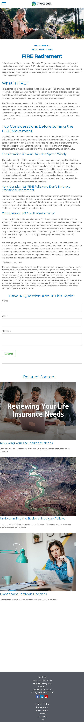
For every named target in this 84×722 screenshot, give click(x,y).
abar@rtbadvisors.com (42, 692)
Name (5, 301)
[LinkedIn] (42, 696)
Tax (42, 719)
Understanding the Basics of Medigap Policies (32, 518)
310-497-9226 (45, 680)
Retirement (42, 707)
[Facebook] (37, 696)
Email (5, 316)
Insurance (42, 716)
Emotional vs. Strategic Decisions (23, 594)
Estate (42, 713)
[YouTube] (46, 696)
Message (6, 331)
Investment (42, 710)
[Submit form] (9, 354)
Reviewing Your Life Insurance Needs (26, 443)
